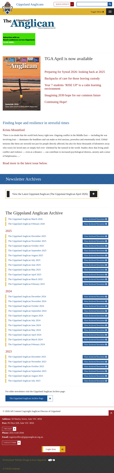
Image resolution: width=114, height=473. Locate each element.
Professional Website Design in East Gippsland (29, 460)
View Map (10, 429)
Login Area (55, 449)
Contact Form (12, 443)
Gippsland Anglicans (30, 4)
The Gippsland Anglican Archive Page (31, 398)
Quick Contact (65, 4)
